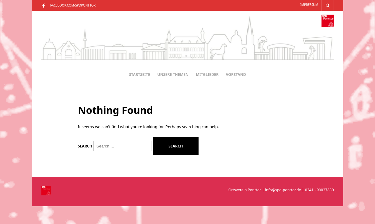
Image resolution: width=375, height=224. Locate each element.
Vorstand (236, 74)
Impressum (309, 4)
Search (85, 146)
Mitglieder (207, 74)
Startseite (139, 74)
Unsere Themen (173, 74)
